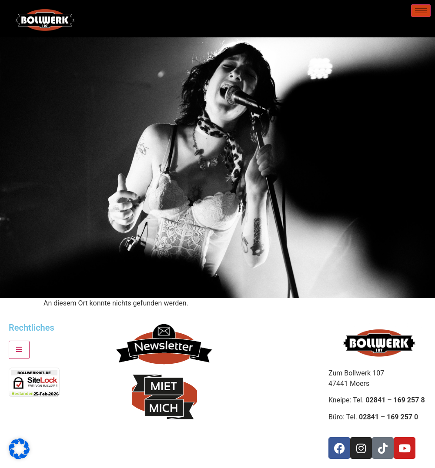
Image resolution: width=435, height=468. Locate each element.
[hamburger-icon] (421, 10)
